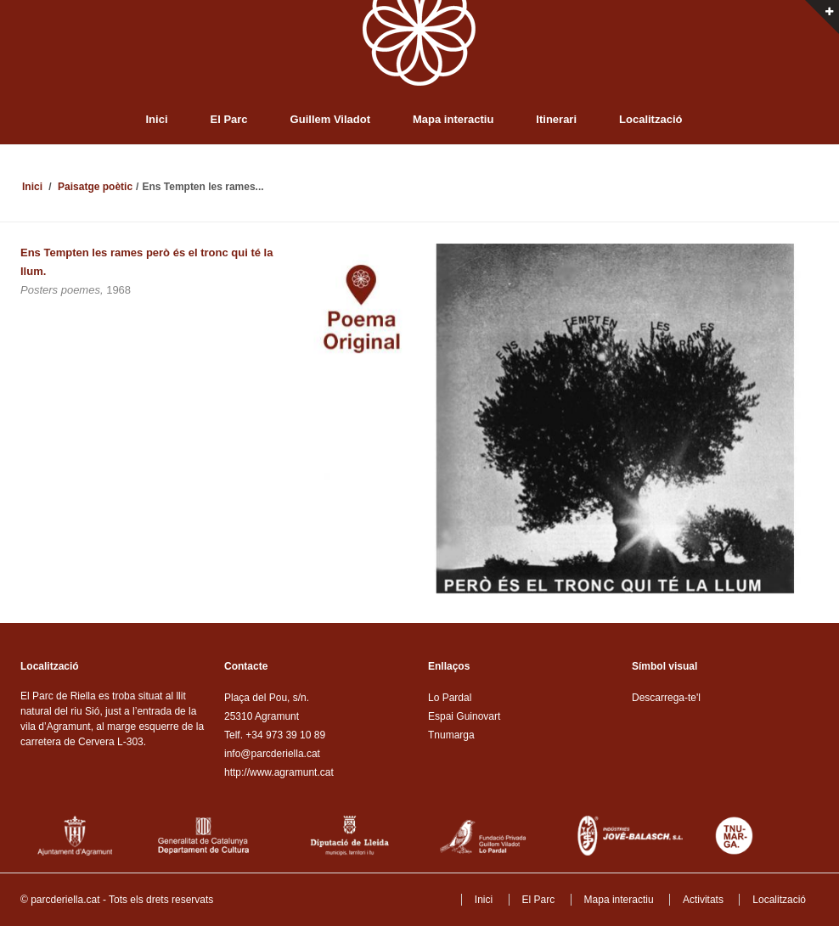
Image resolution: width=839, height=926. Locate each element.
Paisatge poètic (95, 187)
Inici (157, 119)
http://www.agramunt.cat (279, 772)
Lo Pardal (449, 698)
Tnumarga (451, 735)
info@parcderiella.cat (272, 754)
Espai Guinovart (464, 716)
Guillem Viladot (330, 119)
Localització (650, 119)
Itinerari (556, 119)
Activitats (703, 900)
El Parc (229, 119)
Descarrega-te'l (666, 698)
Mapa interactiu (453, 119)
